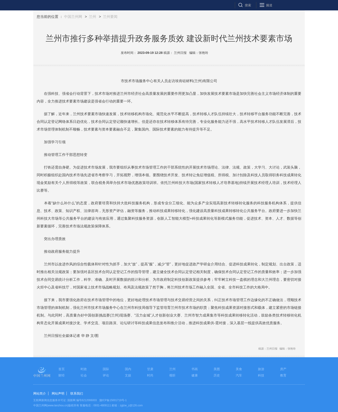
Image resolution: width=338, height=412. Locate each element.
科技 (261, 375)
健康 (194, 375)
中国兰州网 (73, 17)
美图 (217, 369)
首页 (61, 369)
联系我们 (76, 393)
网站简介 (39, 393)
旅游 (261, 369)
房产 (283, 369)
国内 (128, 369)
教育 (283, 375)
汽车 (239, 375)
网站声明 (58, 393)
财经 (61, 375)
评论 (106, 375)
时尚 (150, 375)
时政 (84, 369)
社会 (84, 375)
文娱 (128, 375)
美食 (239, 369)
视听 (172, 375)
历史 (217, 375)
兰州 (92, 17)
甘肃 (150, 369)
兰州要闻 (110, 17)
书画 (194, 369)
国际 (106, 369)
